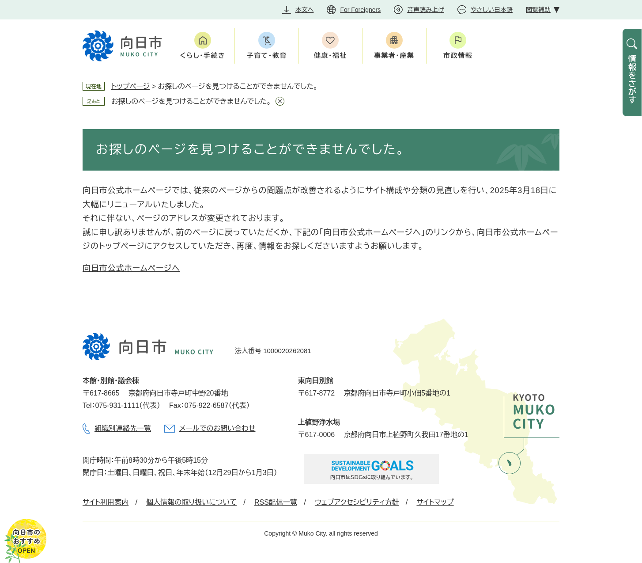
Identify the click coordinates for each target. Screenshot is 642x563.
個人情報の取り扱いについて (191, 502)
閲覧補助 (538, 9)
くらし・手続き (203, 55)
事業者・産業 (394, 55)
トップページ (130, 86)
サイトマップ (434, 502)
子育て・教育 (266, 55)
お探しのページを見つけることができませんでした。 (191, 101)
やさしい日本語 (492, 9)
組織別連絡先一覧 (122, 428)
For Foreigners (360, 9)
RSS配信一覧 (275, 502)
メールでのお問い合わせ (217, 428)
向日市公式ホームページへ (131, 268)
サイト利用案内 (105, 502)
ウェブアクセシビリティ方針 (357, 502)
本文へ (304, 9)
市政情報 (457, 55)
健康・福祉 (330, 55)
